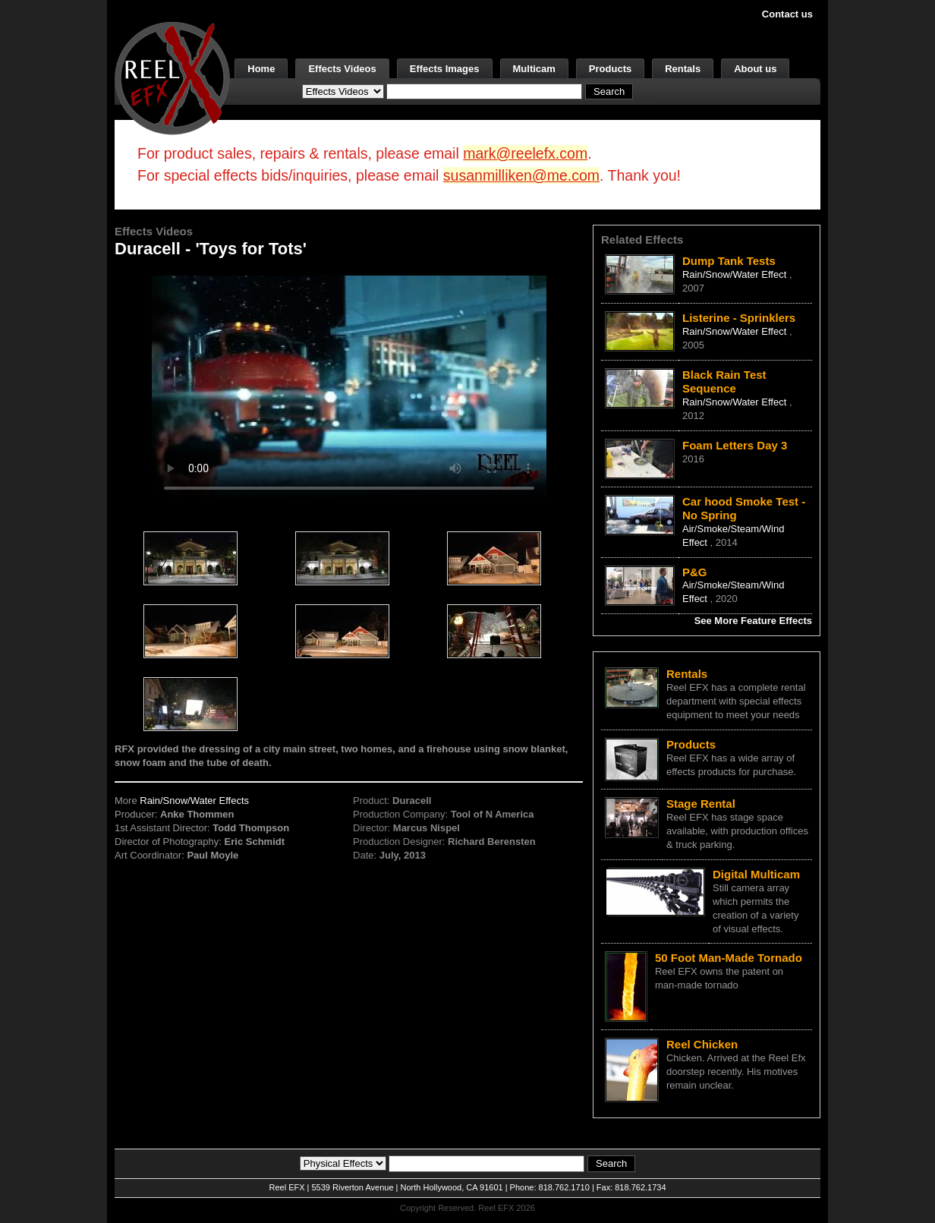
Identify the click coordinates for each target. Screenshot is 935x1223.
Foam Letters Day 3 (734, 445)
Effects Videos (342, 68)
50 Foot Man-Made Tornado (728, 957)
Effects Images (445, 68)
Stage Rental (700, 803)
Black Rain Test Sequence (724, 381)
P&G (694, 572)
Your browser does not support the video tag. (349, 386)
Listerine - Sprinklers (738, 317)
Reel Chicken (702, 1044)
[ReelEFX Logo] (172, 77)
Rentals (682, 68)
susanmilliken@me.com (521, 175)
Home (261, 68)
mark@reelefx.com (525, 153)
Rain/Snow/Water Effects (194, 800)
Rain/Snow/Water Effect (735, 274)
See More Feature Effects (753, 620)
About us (755, 68)
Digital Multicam (756, 874)
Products (610, 68)
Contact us (787, 14)
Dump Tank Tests (729, 260)
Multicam (534, 68)
